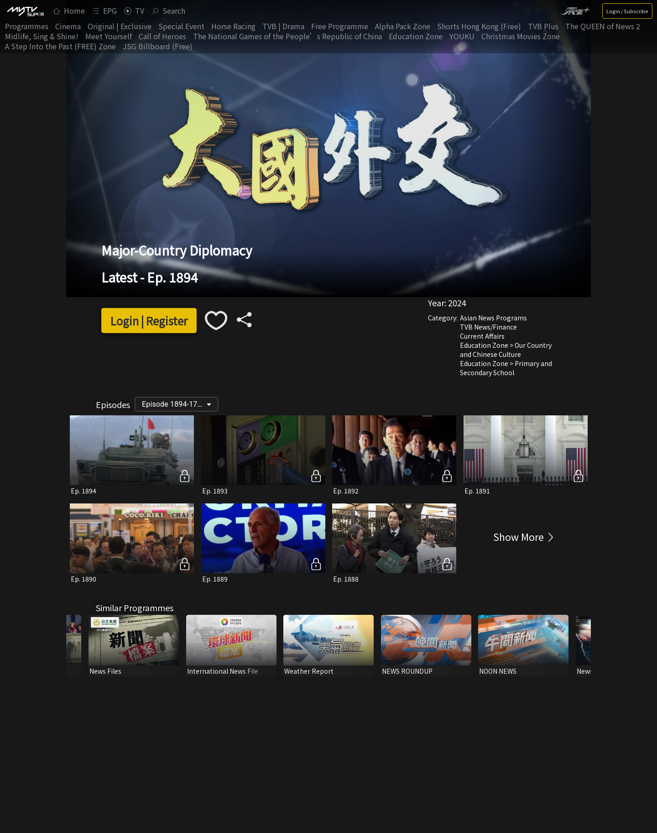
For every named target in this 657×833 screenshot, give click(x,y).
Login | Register (149, 321)
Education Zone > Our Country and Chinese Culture (506, 350)
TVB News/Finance (488, 326)
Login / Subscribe (627, 11)
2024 (457, 303)
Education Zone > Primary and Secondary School (506, 368)
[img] (25, 11)
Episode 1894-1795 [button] (174, 404)
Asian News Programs (493, 317)
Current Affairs (482, 336)
